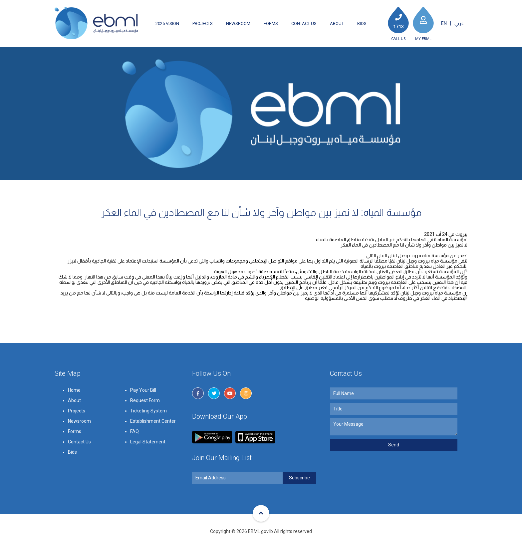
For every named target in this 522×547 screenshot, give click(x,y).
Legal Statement (147, 467)
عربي (459, 23)
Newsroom (238, 23)
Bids (362, 23)
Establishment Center (153, 446)
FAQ (134, 456)
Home (74, 415)
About (337, 23)
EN (444, 23)
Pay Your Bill (143, 415)
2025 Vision (167, 23)
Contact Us (304, 23)
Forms (271, 23)
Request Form (145, 425)
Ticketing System (148, 436)
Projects (202, 23)
